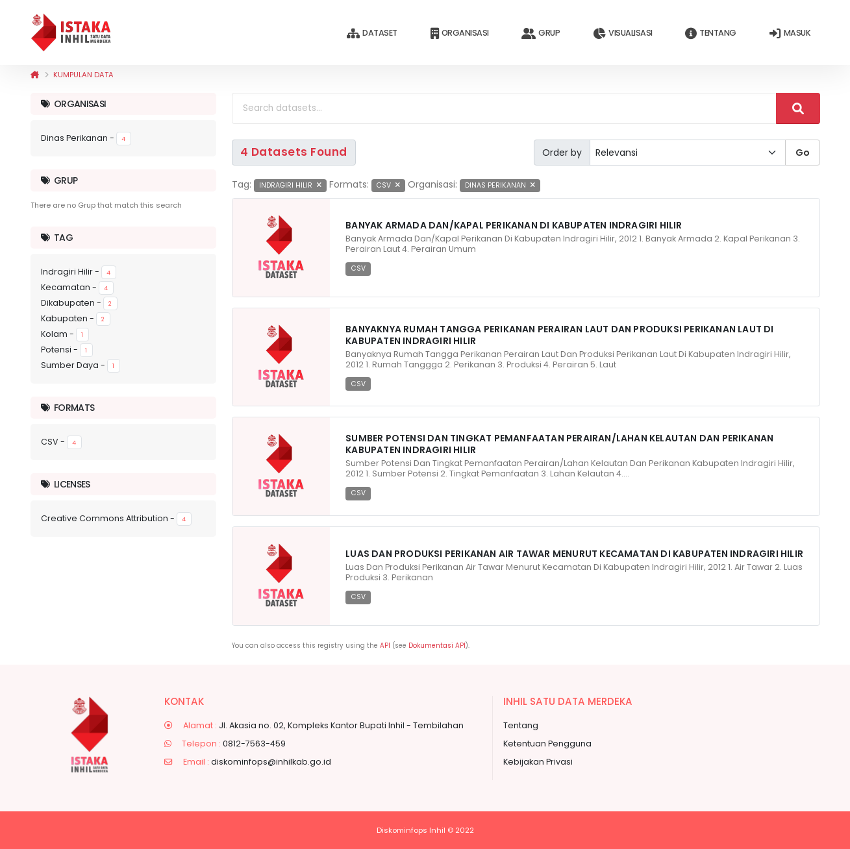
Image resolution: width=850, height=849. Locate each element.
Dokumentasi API (437, 645)
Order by (562, 152)
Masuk (789, 33)
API (385, 645)
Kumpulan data (83, 74)
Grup (540, 33)
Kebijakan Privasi (538, 761)
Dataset (372, 33)
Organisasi (460, 33)
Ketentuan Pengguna (547, 743)
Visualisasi (622, 33)
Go (802, 152)
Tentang (710, 33)
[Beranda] (35, 74)
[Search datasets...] (504, 108)
